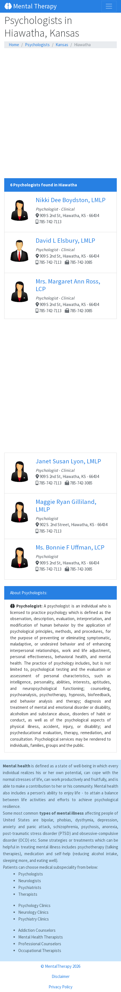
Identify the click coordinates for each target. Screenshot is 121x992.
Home (14, 44)
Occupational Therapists (39, 950)
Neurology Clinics (33, 912)
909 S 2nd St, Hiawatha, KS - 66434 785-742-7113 (60, 211)
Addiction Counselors (37, 930)
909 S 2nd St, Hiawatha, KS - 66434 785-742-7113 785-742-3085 (60, 252)
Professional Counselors (39, 943)
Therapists (27, 894)
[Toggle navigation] (109, 6)
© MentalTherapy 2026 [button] (60, 966)
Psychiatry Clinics (33, 919)
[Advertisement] (60, 117)
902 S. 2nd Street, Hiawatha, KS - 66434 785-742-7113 (60, 516)
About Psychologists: (28, 592)
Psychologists (37, 44)
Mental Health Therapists (40, 937)
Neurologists (29, 880)
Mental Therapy (30, 6)
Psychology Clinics (34, 905)
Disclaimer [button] (61, 976)
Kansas (62, 44)
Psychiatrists (29, 887)
